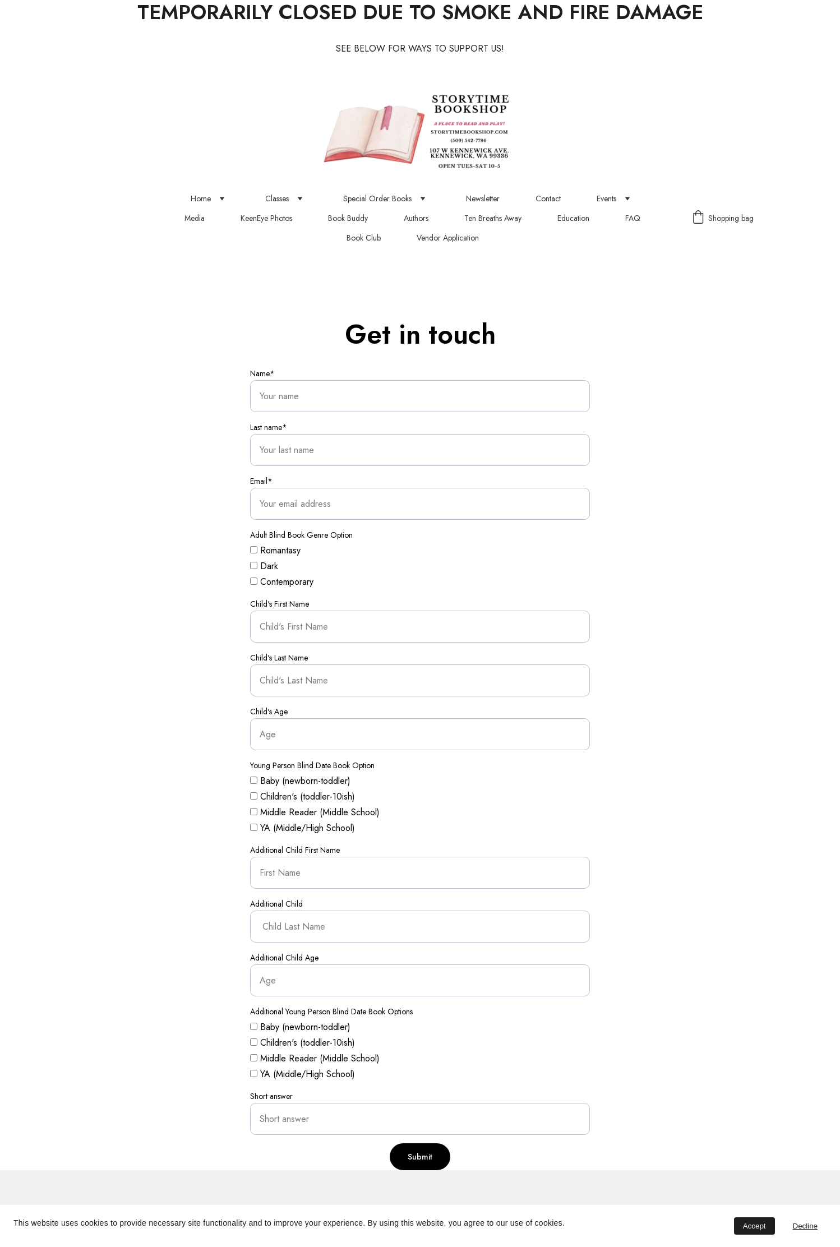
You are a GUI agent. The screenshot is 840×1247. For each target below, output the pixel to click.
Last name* (268, 427)
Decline (805, 1226)
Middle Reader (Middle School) (315, 812)
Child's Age (269, 711)
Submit (420, 1156)
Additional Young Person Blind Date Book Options (331, 1011)
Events (606, 198)
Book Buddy (348, 218)
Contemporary (281, 581)
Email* (261, 481)
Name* (262, 373)
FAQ (632, 218)
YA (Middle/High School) (302, 827)
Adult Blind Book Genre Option (301, 535)
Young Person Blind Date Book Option (312, 765)
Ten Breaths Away (492, 218)
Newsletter (483, 198)
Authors (416, 218)
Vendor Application (448, 238)
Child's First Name (279, 603)
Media (194, 218)
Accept (754, 1226)
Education (573, 218)
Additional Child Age (284, 957)
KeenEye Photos (266, 218)
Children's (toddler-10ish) (302, 796)
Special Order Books (377, 198)
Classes (277, 198)
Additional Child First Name (295, 850)
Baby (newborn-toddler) (300, 780)
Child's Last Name (279, 657)
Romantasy (275, 550)
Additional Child (276, 903)
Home (201, 198)
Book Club (364, 238)
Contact (548, 198)
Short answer (271, 1096)
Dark (264, 566)
